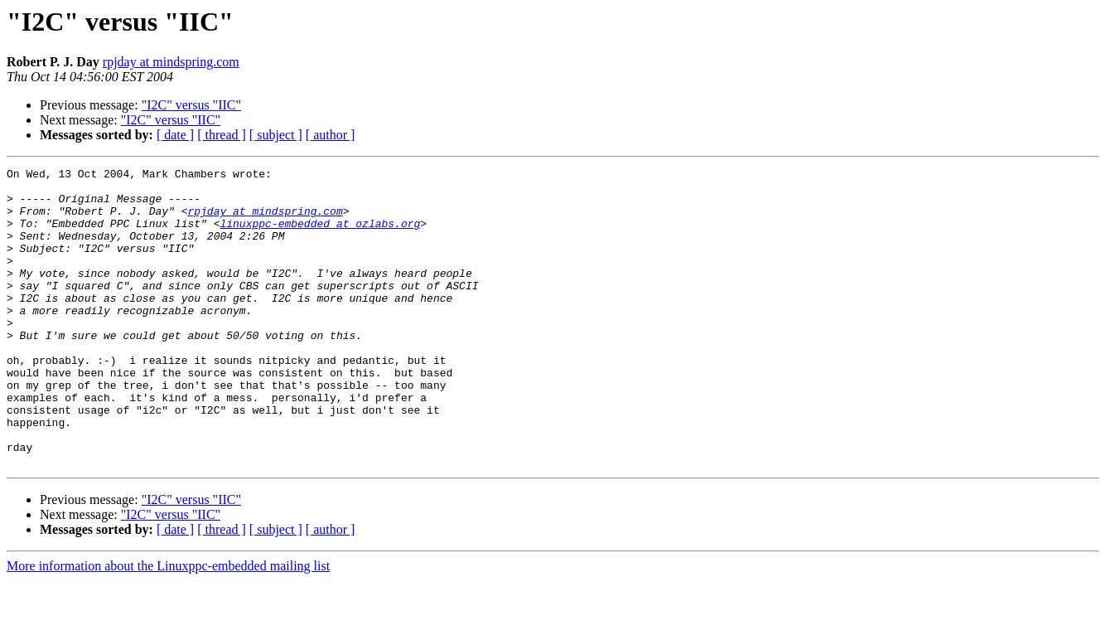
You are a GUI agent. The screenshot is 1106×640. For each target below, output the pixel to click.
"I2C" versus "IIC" (191, 105)
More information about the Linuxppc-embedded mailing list (168, 625)
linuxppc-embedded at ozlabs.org (320, 235)
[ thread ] (221, 135)
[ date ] (175, 135)
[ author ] (330, 135)
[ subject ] (275, 135)
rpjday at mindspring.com (171, 62)
